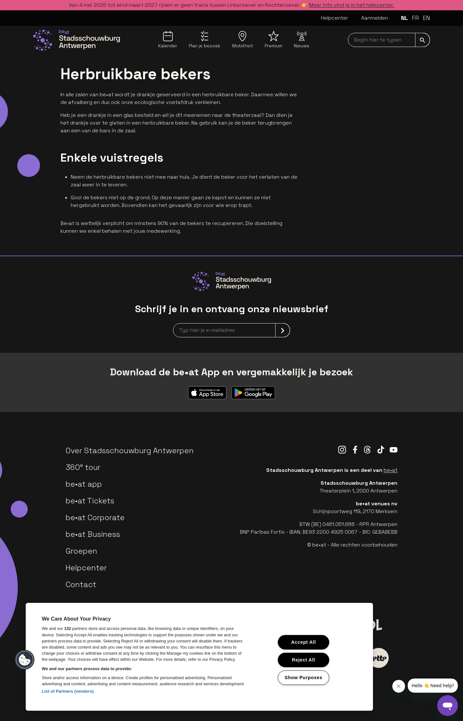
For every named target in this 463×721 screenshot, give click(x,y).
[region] (199, 657)
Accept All (303, 642)
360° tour (83, 467)
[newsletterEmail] (231, 330)
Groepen (81, 551)
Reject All (303, 659)
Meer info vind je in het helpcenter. (351, 5)
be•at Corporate (95, 517)
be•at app (84, 484)
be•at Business (93, 534)
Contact (81, 584)
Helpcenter (334, 17)
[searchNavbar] (389, 40)
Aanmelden (374, 17)
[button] (24, 660)
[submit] (422, 40)
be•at (390, 470)
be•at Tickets (90, 501)
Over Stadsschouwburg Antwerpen (130, 450)
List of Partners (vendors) (68, 691)
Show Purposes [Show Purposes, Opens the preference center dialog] (303, 677)
